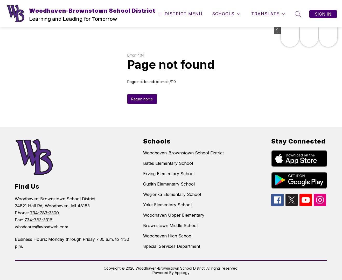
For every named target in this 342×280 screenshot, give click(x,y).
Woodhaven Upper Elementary (173, 215)
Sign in (323, 14)
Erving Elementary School (168, 173)
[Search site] (298, 14)
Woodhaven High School (167, 235)
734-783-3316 (38, 219)
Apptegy (182, 272)
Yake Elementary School (167, 204)
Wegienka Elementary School (172, 194)
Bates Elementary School (168, 163)
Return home (142, 99)
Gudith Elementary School (169, 184)
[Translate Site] (268, 14)
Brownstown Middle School (170, 225)
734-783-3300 (44, 212)
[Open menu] (180, 14)
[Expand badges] (277, 30)
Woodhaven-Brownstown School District (183, 152)
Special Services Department (171, 246)
